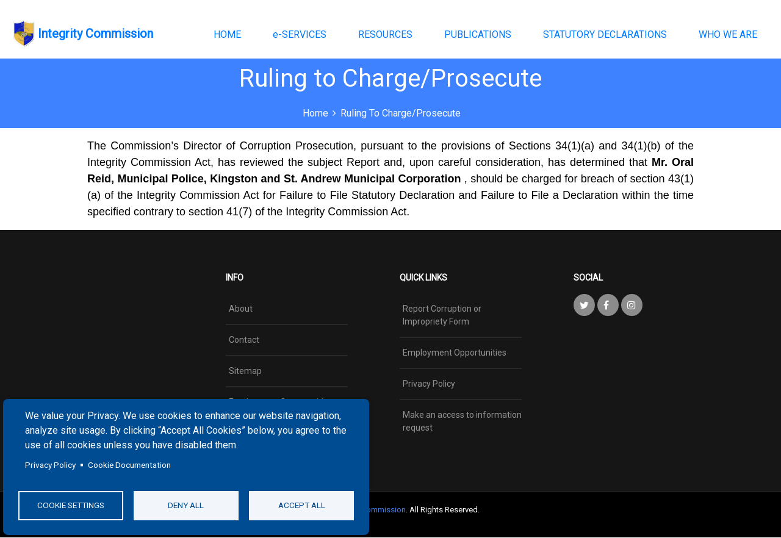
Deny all (186, 505)
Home (315, 113)
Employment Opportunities (454, 352)
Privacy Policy (50, 465)
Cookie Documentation (129, 465)
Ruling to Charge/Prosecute (400, 113)
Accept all (301, 505)
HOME (227, 34)
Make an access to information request (462, 421)
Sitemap (245, 371)
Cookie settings (70, 505)
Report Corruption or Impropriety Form (442, 315)
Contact (244, 340)
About (241, 309)
